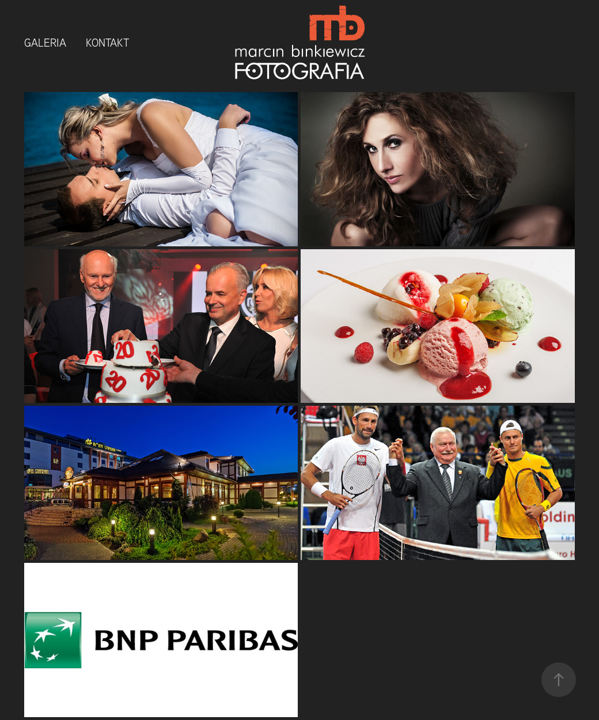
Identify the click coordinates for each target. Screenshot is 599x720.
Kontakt (107, 42)
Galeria (45, 42)
